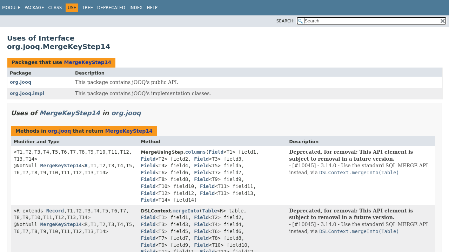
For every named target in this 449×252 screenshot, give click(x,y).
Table (209, 211)
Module (11, 7)
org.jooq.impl (27, 93)
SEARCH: (285, 21)
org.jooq (20, 82)
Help (152, 7)
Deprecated (111, 7)
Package (34, 7)
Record (55, 211)
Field (216, 152)
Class (55, 7)
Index (136, 7)
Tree (87, 7)
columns (195, 152)
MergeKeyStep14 (87, 62)
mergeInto (186, 211)
